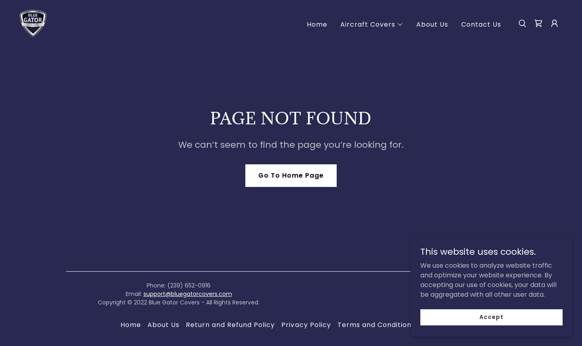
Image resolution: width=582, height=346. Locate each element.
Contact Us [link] (481, 24)
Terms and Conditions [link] (376, 324)
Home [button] (130, 324)
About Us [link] (432, 24)
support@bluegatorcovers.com (187, 294)
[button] (371, 24)
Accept (491, 317)
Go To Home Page (291, 175)
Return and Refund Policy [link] (230, 324)
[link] (32, 22)
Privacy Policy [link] (306, 324)
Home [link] (317, 24)
